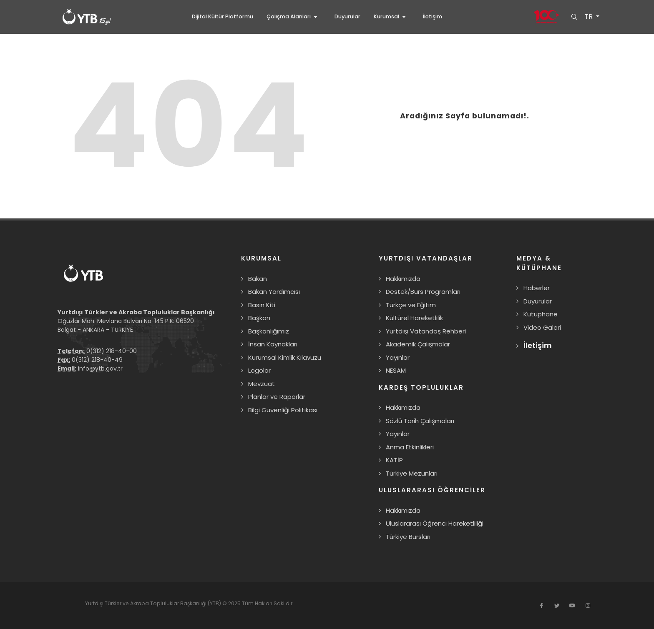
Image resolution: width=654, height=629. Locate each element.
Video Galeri (542, 327)
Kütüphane (540, 314)
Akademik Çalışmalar (418, 344)
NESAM (396, 370)
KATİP (394, 460)
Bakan (257, 278)
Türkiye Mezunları (412, 473)
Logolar (259, 370)
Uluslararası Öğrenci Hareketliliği (434, 523)
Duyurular (537, 301)
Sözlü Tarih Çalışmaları (420, 420)
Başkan (259, 317)
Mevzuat (261, 383)
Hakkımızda (403, 278)
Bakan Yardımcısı (274, 291)
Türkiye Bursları (408, 536)
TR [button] (589, 17)
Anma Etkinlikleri (410, 447)
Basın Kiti (261, 305)
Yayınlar (398, 357)
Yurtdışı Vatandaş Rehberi (426, 331)
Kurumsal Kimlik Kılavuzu (284, 357)
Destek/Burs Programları (423, 291)
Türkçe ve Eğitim (411, 305)
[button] (293, 16)
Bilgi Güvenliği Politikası (282, 410)
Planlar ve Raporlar (276, 396)
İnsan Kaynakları (272, 344)
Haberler (536, 287)
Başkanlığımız (268, 331)
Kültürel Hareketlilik (414, 317)
